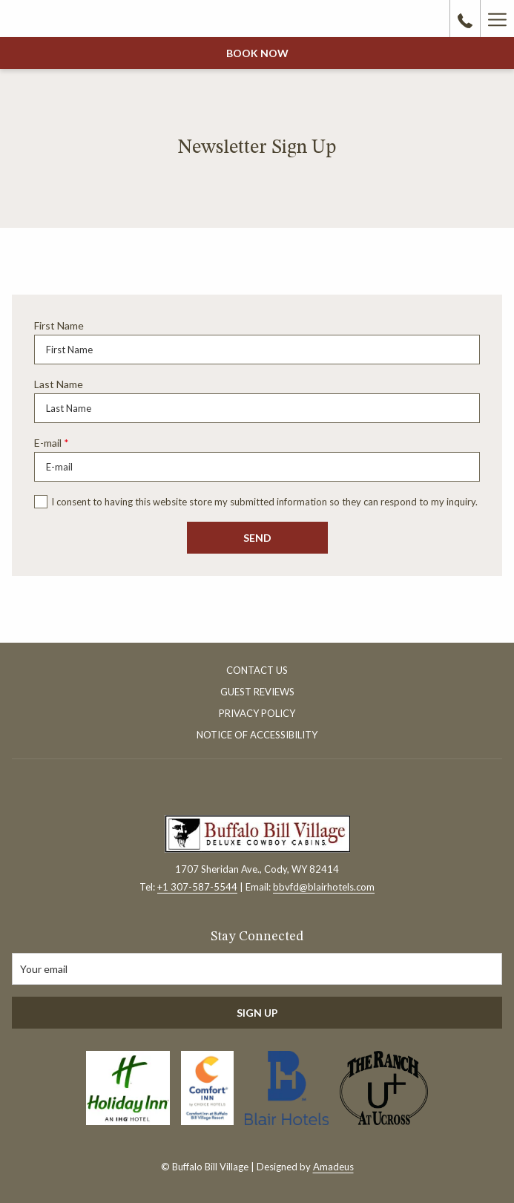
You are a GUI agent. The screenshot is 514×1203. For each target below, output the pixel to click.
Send (257, 537)
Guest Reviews (257, 692)
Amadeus (333, 1167)
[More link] (497, 18)
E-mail (51, 442)
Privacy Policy (257, 713)
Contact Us (257, 670)
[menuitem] (257, 672)
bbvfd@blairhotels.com (324, 887)
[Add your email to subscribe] (257, 969)
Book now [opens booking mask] (257, 53)
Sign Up (257, 1012)
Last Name (58, 384)
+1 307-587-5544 (197, 887)
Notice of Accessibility (257, 735)
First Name (59, 325)
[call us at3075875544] (465, 18)
